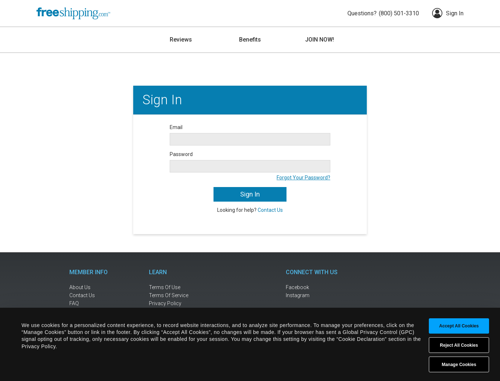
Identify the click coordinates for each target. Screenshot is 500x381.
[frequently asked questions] (93, 303)
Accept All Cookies (458, 325)
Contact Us (270, 210)
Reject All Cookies (459, 345)
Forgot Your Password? (303, 177)
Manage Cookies (459, 364)
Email (176, 127)
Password (181, 154)
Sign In (448, 13)
